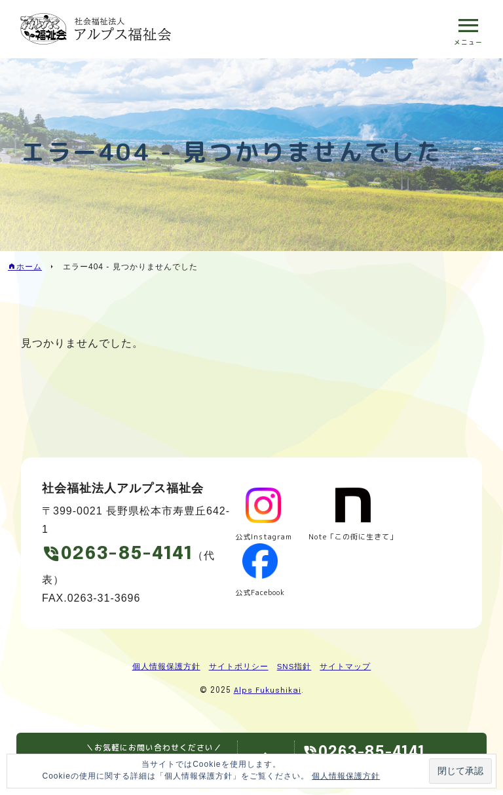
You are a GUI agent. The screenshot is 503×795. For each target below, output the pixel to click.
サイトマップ (345, 669)
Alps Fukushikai (267, 693)
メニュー (467, 42)
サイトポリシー (238, 669)
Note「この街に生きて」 (359, 537)
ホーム (29, 266)
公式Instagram (264, 537)
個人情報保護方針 (166, 669)
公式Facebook (261, 593)
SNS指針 (294, 669)
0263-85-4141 (133, 555)
